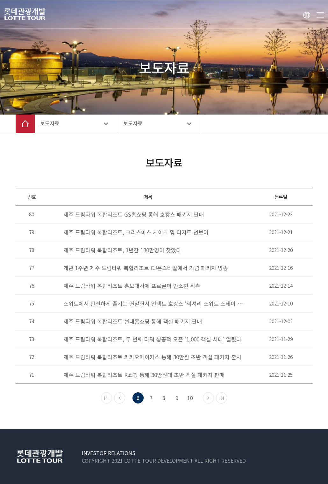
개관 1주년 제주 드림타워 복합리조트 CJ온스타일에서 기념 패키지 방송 (145, 268)
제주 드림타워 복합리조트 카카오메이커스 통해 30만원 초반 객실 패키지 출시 (152, 357)
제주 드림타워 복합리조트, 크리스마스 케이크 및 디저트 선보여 (136, 232)
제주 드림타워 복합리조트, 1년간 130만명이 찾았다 (122, 250)
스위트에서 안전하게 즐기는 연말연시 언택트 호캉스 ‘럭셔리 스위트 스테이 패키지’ (153, 303)
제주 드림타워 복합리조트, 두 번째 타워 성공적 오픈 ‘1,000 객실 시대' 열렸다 (152, 339)
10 (190, 398)
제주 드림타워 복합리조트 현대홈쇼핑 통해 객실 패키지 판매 (132, 321)
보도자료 (74, 123)
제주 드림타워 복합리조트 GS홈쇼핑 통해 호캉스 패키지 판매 (133, 214)
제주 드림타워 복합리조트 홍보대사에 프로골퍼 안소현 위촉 (131, 286)
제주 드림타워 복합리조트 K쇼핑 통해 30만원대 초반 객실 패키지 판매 (144, 375)
